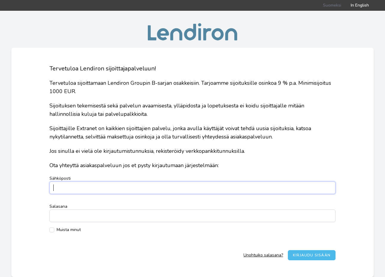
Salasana (58, 206)
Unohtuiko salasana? (263, 255)
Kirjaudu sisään (311, 255)
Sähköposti (60, 178)
